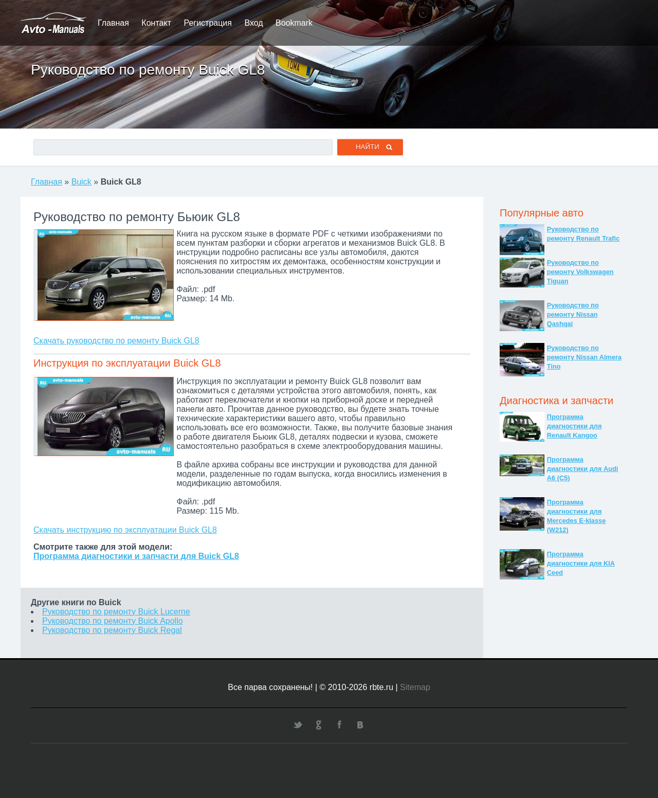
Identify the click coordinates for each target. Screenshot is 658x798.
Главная (113, 23)
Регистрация (208, 23)
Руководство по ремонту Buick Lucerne (116, 611)
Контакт (156, 23)
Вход (253, 23)
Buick (81, 181)
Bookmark (294, 23)
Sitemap (415, 687)
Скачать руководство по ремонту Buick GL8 (116, 340)
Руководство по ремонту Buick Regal (112, 630)
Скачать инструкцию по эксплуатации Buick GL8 (125, 529)
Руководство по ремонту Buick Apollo (112, 620)
